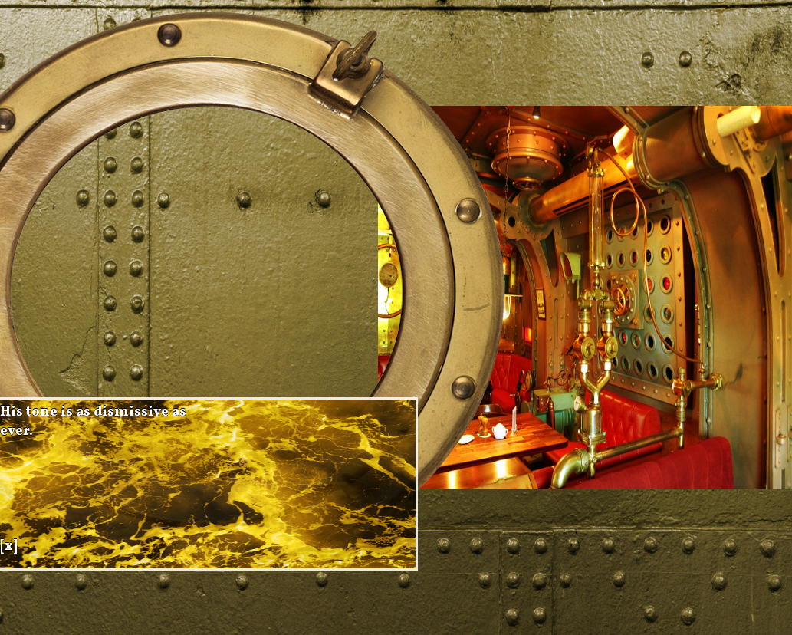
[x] (9, 546)
